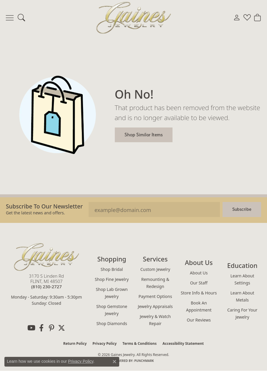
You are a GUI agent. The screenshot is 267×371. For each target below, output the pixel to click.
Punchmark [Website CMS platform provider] (144, 361)
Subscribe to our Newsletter (44, 206)
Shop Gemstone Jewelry (111, 310)
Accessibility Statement (183, 343)
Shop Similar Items (144, 135)
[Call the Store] (46, 286)
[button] (21, 18)
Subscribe (241, 209)
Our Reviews (199, 320)
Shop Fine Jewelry (112, 279)
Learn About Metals (242, 296)
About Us (199, 273)
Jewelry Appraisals (155, 306)
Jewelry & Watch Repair (155, 320)
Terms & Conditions (139, 343)
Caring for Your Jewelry (242, 313)
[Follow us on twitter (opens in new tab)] (61, 328)
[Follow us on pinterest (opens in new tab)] (51, 328)
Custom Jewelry (155, 269)
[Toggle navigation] (9, 17)
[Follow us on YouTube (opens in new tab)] (31, 328)
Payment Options (155, 296)
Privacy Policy (104, 343)
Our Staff (199, 283)
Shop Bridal (112, 269)
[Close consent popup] (114, 361)
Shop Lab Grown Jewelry (112, 292)
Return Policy (75, 343)
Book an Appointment (199, 306)
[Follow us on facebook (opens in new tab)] (41, 328)
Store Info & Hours (199, 293)
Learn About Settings (242, 279)
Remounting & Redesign (155, 282)
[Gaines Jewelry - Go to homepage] (46, 257)
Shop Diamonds (111, 323)
